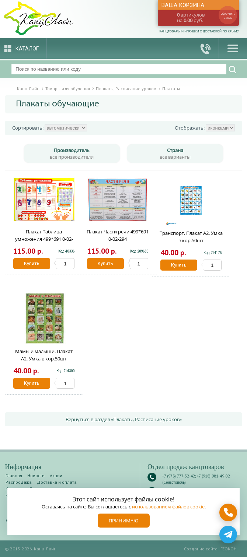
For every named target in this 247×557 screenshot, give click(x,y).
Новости (36, 475)
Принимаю (124, 520)
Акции (56, 475)
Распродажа (19, 482)
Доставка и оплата (57, 482)
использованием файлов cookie (168, 506)
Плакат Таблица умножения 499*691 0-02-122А (44, 239)
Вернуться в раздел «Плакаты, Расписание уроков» (124, 419)
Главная (14, 475)
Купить (31, 263)
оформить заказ (228, 15)
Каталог (27, 49)
